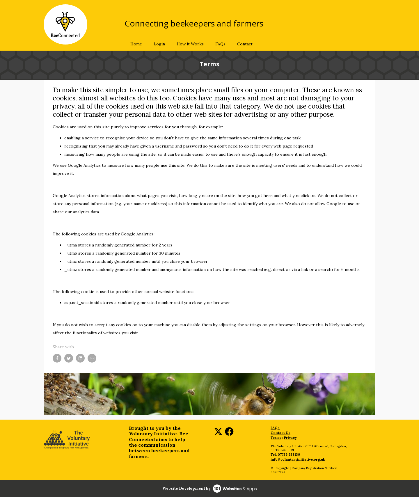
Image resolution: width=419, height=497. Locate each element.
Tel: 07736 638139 (285, 454)
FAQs (220, 44)
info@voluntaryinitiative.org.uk (298, 459)
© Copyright (280, 468)
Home (136, 44)
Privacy (290, 437)
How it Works (190, 44)
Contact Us (280, 432)
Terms (276, 437)
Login (159, 44)
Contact (245, 44)
